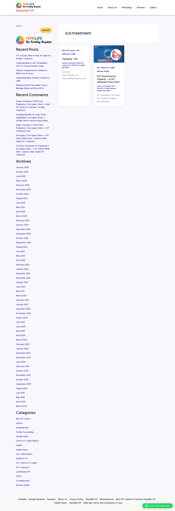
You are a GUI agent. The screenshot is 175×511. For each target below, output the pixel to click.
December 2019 (23, 345)
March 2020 (21, 332)
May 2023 (20, 203)
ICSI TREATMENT (24, 443)
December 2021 (23, 267)
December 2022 (23, 224)
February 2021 (22, 293)
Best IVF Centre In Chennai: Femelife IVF (135, 487)
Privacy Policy (76, 487)
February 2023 (22, 216)
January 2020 (22, 340)
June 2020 (21, 319)
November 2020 (23, 306)
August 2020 (22, 310)
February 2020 (22, 336)
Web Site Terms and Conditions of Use (103, 491)
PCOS (18, 465)
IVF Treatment (22, 456)
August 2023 (21, 194)
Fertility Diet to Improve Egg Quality (32, 118)
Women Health (22, 473)
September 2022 (23, 237)
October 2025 (22, 168)
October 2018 (22, 371)
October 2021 (22, 276)
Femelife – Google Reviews (32, 487)
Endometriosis (22, 417)
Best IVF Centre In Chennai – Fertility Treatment (33, 106)
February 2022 (22, 259)
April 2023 (20, 207)
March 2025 (21, 177)
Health (19, 435)
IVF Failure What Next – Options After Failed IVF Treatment (32, 136)
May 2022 (20, 250)
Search (19, 26)
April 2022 (20, 254)
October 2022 (22, 233)
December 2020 (23, 302)
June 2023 (21, 198)
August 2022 (21, 242)
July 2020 (20, 315)
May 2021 (20, 285)
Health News (22, 439)
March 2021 (21, 289)
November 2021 (23, 272)
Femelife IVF (75, 491)
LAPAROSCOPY (23, 461)
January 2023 (22, 220)
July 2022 (20, 246)
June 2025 (21, 173)
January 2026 (22, 164)
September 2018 (23, 375)
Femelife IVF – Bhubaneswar (99, 487)
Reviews (51, 487)
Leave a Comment (69, 63)
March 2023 (21, 211)
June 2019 (21, 353)
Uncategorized (22, 469)
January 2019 (22, 362)
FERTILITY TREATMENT (27, 430)
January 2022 (22, 263)
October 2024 (22, 190)
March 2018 (21, 396)
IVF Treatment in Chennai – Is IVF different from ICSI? (108, 79)
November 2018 (23, 366)
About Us (62, 487)
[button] (157, 505)
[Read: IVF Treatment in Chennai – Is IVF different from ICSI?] (109, 54)
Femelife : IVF (70, 58)
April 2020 (20, 328)
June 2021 (20, 280)
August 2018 (21, 379)
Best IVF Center (23, 409)
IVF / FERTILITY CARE (26, 452)
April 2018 (20, 392)
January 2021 (22, 297)
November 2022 (23, 229)
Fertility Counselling (24, 422)
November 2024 (23, 186)
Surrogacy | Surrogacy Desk (29, 133)
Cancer (19, 413)
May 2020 (20, 323)
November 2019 (23, 349)
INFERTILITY (22, 448)
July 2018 (20, 383)
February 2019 (22, 358)
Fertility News (22, 426)
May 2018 (20, 388)
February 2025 (22, 181)
